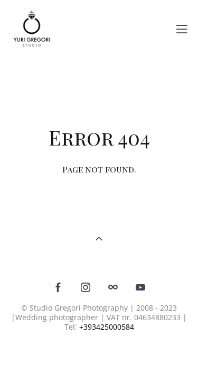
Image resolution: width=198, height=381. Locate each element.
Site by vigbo (99, 355)
